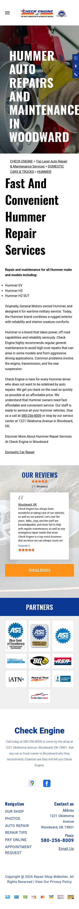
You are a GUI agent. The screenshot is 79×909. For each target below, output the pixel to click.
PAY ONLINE (16, 840)
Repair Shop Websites (51, 877)
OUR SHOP (14, 811)
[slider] (39, 481)
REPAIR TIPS (16, 832)
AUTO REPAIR (17, 825)
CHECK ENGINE (21, 161)
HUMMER (44, 172)
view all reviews (39, 570)
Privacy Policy (61, 882)
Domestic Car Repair (20, 452)
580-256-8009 (31, 416)
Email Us (66, 849)
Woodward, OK (27, 504)
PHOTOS (12, 818)
